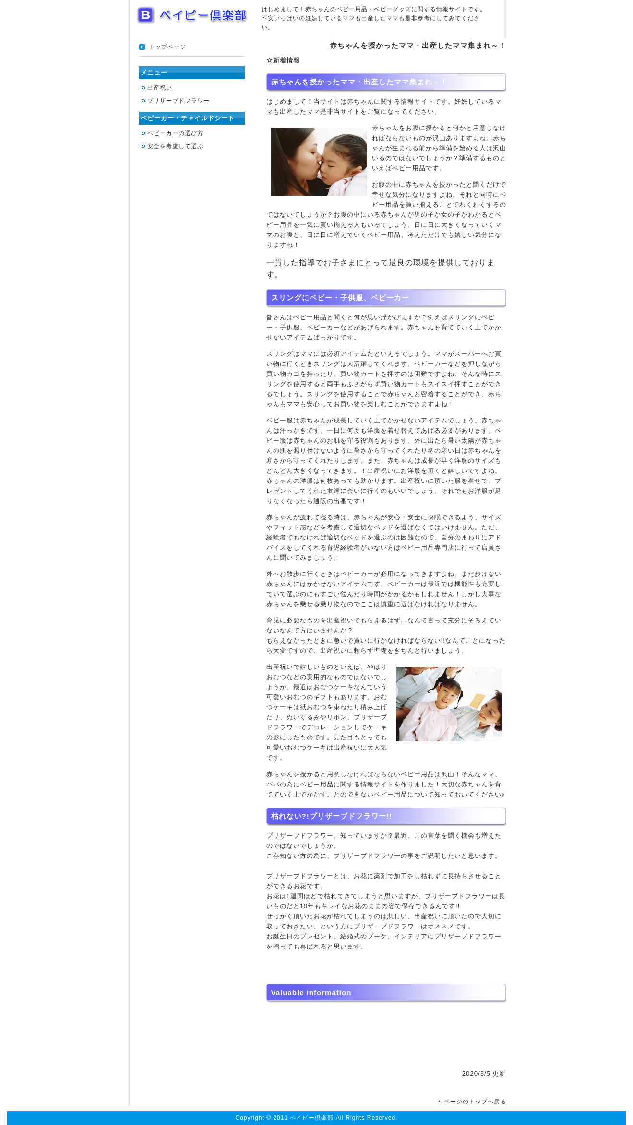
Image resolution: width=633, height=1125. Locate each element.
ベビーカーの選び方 (175, 133)
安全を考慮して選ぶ (175, 146)
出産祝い (159, 87)
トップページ (167, 47)
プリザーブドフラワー (178, 100)
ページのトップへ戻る (475, 1101)
